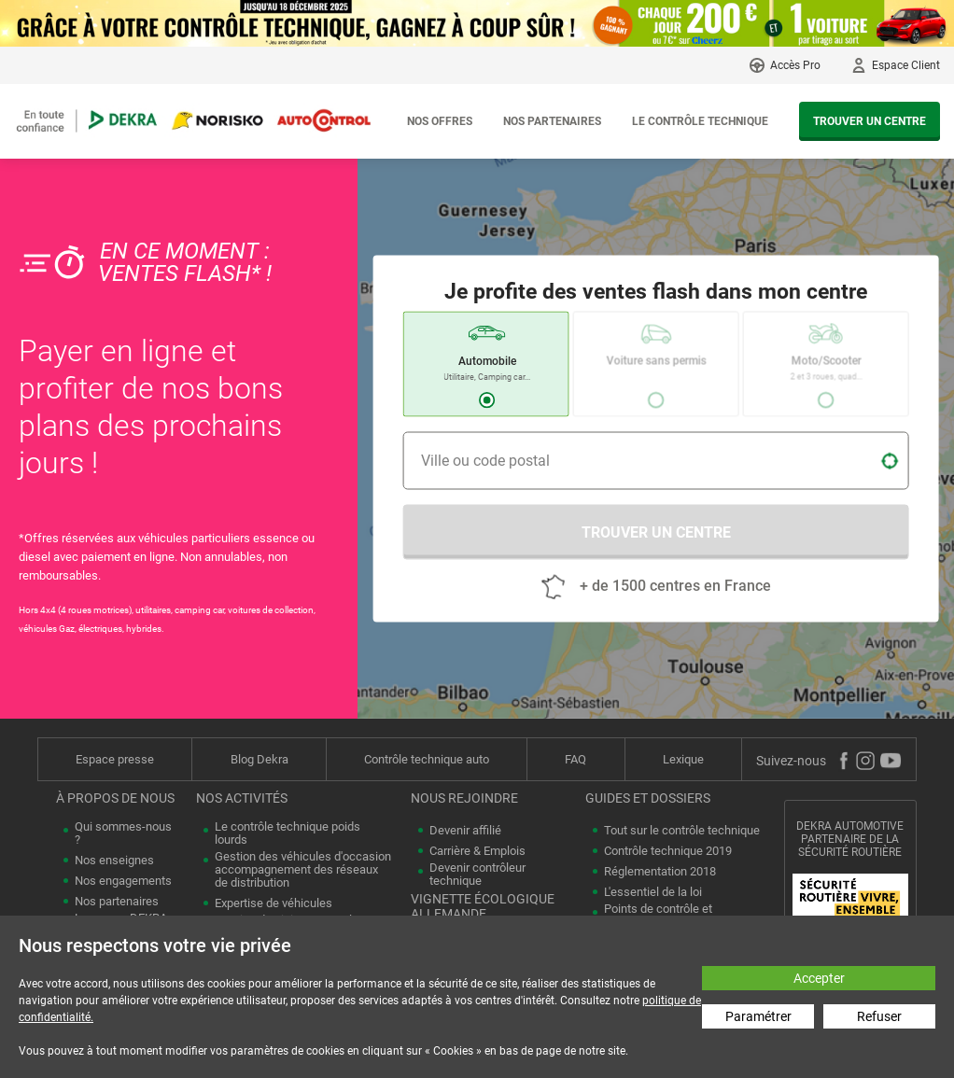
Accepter (819, 978)
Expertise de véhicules (273, 903)
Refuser (879, 1016)
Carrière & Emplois (477, 851)
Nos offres (439, 121)
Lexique (683, 759)
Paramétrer (758, 1016)
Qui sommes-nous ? (123, 833)
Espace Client (906, 65)
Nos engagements (123, 881)
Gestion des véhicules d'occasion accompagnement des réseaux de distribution (303, 869)
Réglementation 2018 (660, 871)
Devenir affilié (465, 830)
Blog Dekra (259, 759)
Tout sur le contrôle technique (682, 830)
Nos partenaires (552, 121)
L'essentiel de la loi (653, 892)
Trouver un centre (869, 121)
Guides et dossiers (647, 798)
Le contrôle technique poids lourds (287, 833)
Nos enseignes (114, 860)
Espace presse (115, 759)
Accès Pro (795, 65)
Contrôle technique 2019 (668, 851)
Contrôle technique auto (426, 759)
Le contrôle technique (700, 121)
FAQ (575, 759)
